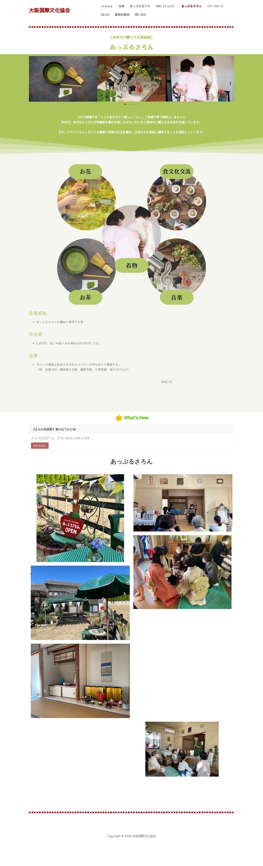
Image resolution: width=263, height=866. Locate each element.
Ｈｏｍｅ (107, 6)
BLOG (105, 14)
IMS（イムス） (166, 6)
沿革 (121, 6)
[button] (125, 104)
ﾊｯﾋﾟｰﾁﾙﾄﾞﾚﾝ (215, 6)
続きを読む (39, 445)
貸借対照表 (122, 14)
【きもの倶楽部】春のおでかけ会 (54, 429)
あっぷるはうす (140, 6)
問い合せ (141, 14)
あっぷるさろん (191, 6)
